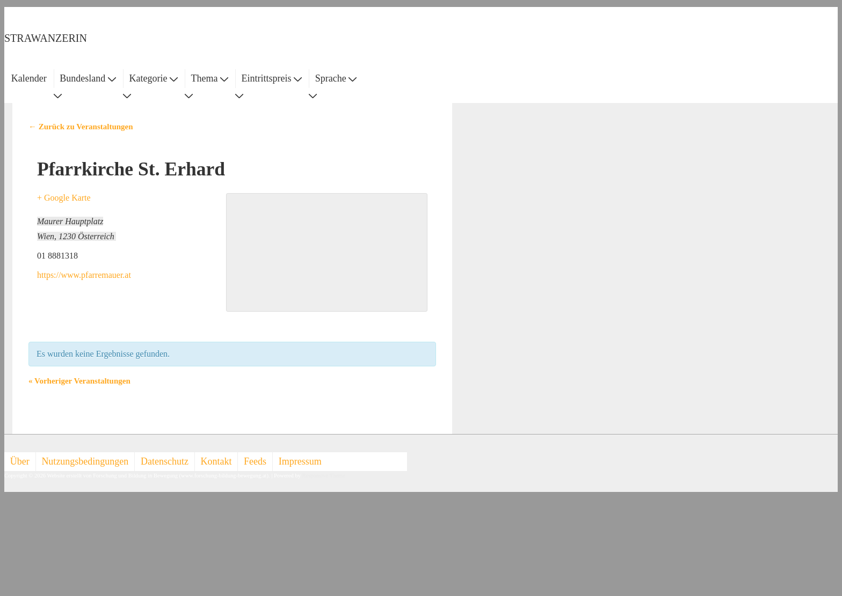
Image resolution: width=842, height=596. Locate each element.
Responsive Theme (323, 476)
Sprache (336, 78)
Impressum (300, 461)
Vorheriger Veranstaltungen (79, 381)
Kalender (29, 78)
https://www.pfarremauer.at (84, 274)
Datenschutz (164, 461)
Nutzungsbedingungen (84, 461)
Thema (209, 78)
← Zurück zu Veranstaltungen (80, 126)
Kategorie (153, 78)
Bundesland (88, 78)
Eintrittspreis (272, 78)
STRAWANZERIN (45, 38)
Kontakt (216, 461)
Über (20, 461)
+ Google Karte (64, 197)
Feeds (255, 461)
